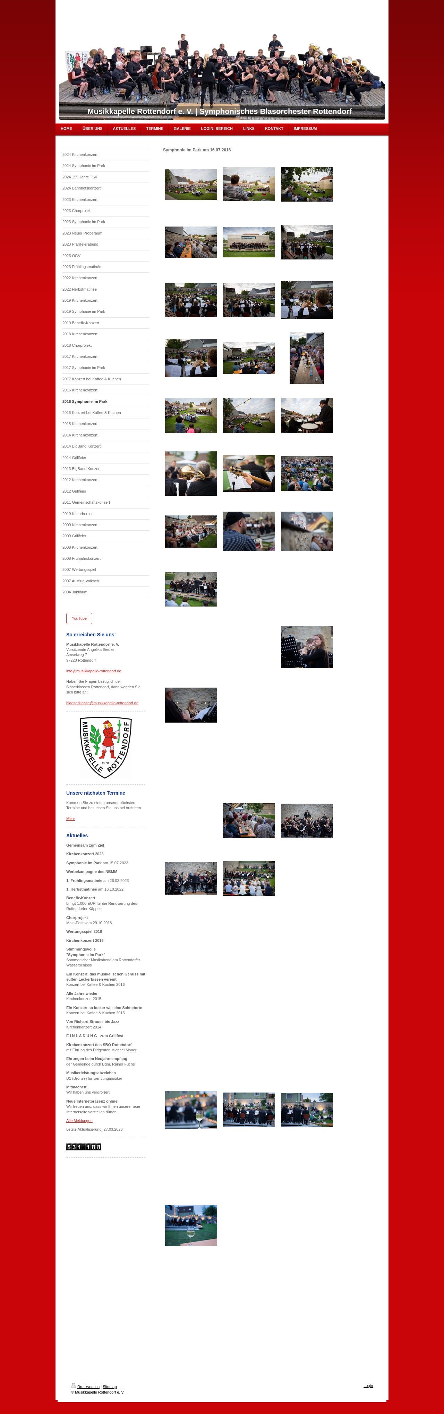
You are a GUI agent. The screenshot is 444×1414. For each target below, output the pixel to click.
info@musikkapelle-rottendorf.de (93, 671)
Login (368, 1386)
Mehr (70, 818)
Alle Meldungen (79, 1121)
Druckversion (85, 1387)
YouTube (79, 618)
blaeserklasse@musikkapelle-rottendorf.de (102, 703)
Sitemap (110, 1387)
